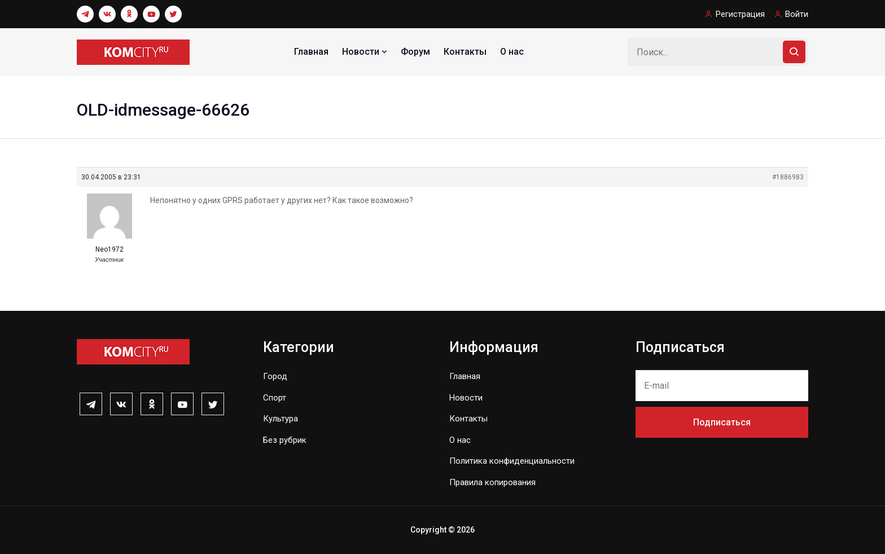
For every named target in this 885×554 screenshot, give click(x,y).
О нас (512, 51)
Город (275, 376)
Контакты (465, 51)
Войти (796, 14)
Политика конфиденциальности (512, 461)
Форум (415, 51)
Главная (311, 51)
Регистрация (740, 14)
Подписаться (722, 422)
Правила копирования (492, 482)
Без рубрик (284, 440)
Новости (365, 51)
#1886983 (788, 177)
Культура (280, 419)
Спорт (274, 398)
